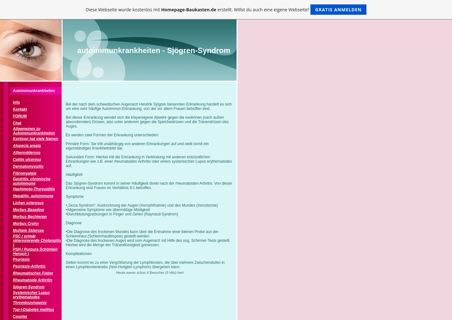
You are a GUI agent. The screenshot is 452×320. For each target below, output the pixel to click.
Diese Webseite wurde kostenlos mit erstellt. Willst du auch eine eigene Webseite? (226, 9)
